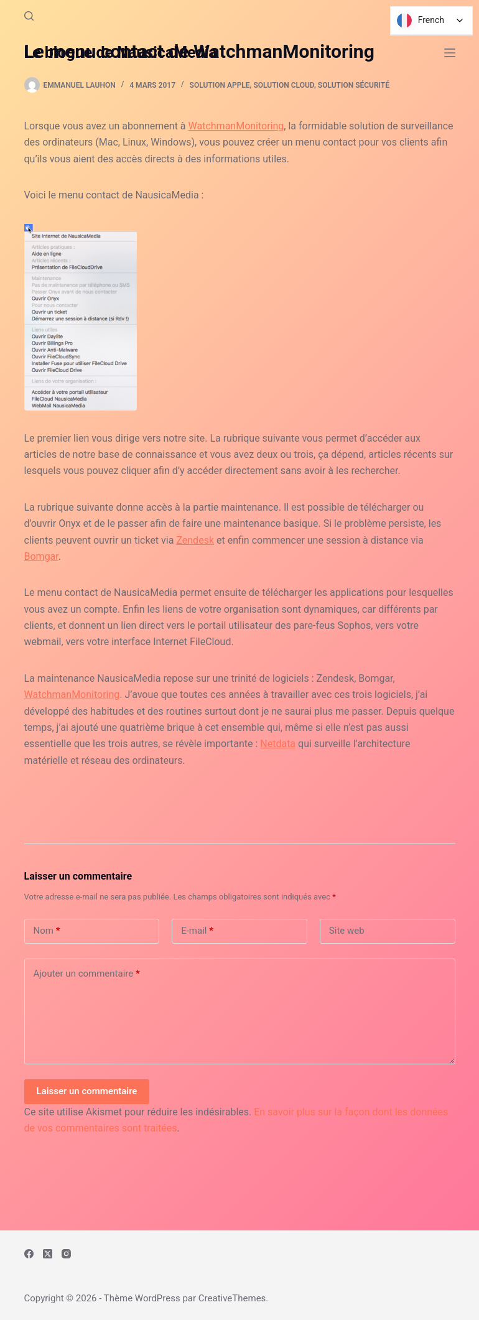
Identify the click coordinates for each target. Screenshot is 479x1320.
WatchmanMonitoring (236, 126)
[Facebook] (29, 1253)
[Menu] (449, 52)
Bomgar (41, 556)
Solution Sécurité (353, 85)
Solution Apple (220, 85)
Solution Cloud (283, 85)
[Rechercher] (29, 16)
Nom (47, 931)
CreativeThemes (232, 1298)
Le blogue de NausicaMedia (120, 53)
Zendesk (195, 540)
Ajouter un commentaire (87, 974)
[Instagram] (66, 1253)
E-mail (197, 931)
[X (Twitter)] (47, 1253)
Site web (347, 930)
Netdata (277, 744)
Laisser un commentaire (87, 1091)
